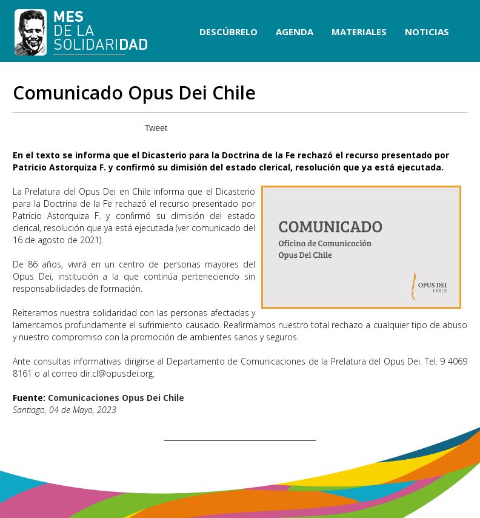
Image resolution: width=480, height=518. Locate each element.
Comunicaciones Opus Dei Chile (116, 397)
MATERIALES (359, 31)
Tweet (156, 128)
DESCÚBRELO (228, 31)
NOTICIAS (427, 31)
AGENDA (294, 31)
